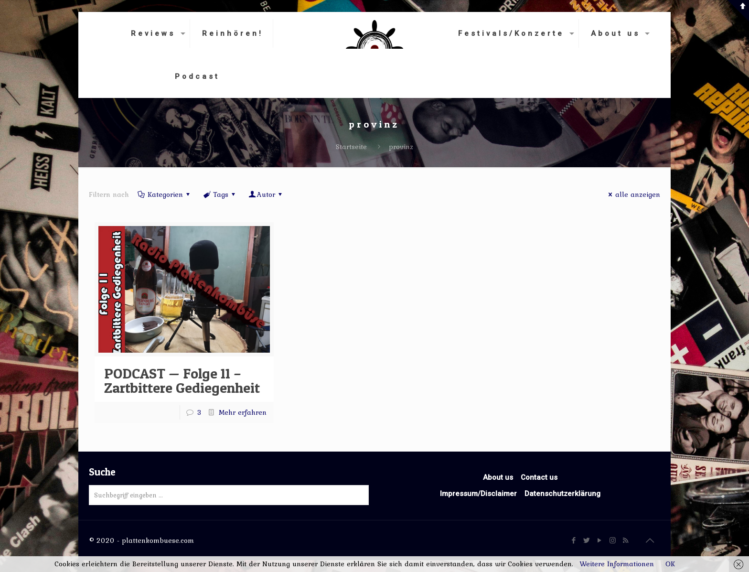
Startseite (351, 146)
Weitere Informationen (616, 564)
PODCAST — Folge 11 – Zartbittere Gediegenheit (182, 380)
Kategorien (164, 194)
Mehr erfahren (243, 412)
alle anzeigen (632, 194)
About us (498, 477)
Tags (220, 194)
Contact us (539, 477)
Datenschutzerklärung (562, 493)
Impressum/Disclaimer (478, 493)
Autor (266, 194)
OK (670, 564)
